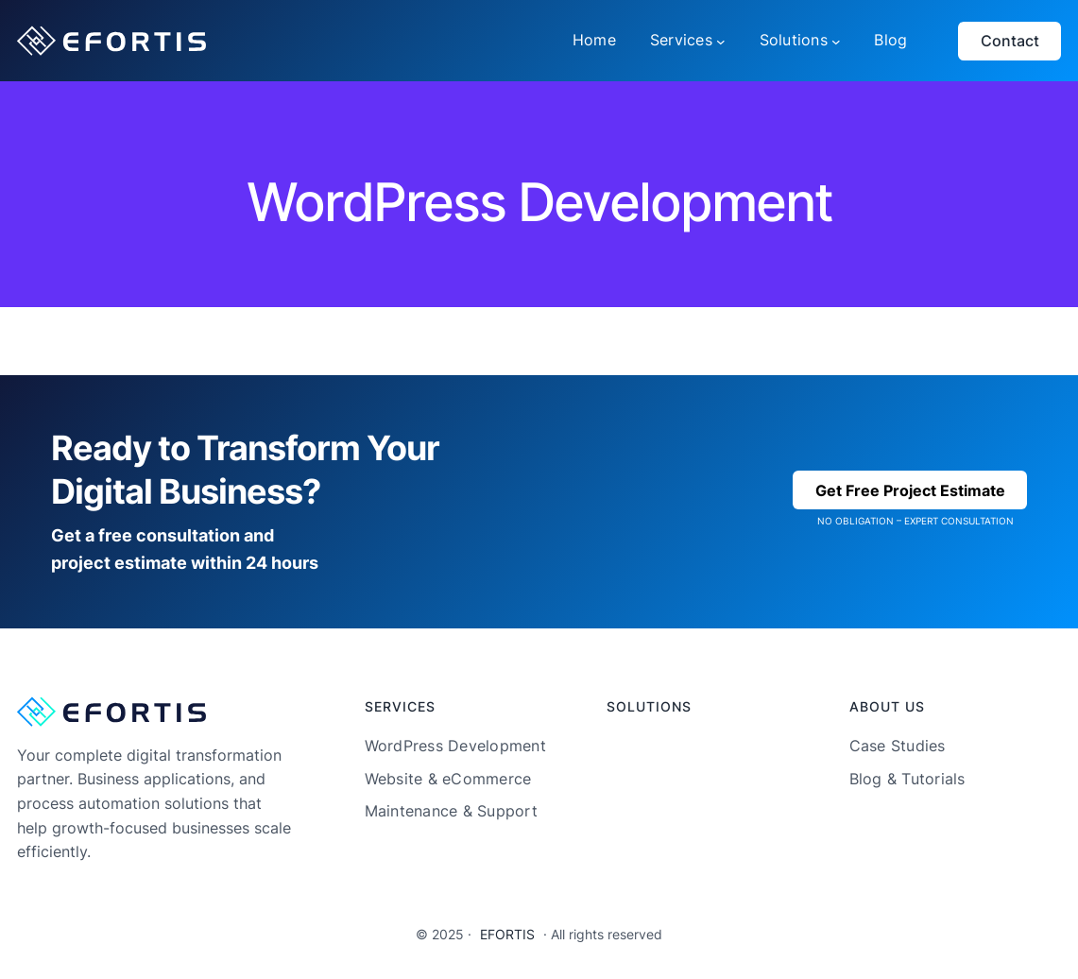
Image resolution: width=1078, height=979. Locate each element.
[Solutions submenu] (836, 40)
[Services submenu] (721, 40)
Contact (1010, 40)
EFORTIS (507, 934)
